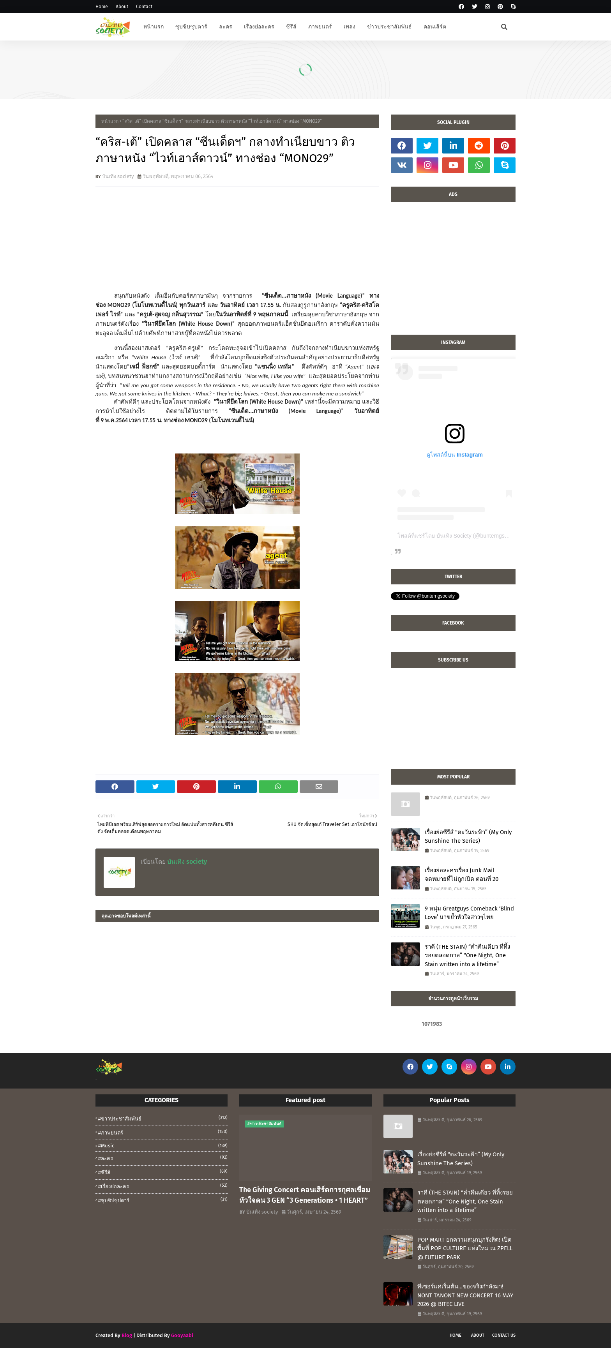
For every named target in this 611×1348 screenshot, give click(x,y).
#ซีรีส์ (163, 1171)
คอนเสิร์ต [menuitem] (435, 26)
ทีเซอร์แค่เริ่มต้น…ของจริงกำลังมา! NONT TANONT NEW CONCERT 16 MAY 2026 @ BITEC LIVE (465, 1295)
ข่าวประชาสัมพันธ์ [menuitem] (389, 26)
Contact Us (504, 1335)
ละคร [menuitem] (225, 26)
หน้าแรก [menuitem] (153, 26)
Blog (127, 1335)
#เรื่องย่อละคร (163, 1185)
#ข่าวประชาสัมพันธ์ (163, 1118)
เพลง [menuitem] (349, 26)
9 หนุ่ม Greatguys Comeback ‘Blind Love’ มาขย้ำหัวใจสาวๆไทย (469, 913)
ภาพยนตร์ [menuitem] (320, 26)
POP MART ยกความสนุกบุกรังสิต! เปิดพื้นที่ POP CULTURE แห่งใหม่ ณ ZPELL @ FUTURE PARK (464, 1248)
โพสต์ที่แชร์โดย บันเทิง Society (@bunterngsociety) (459, 536)
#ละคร (163, 1157)
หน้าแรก (109, 121)
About (122, 6)
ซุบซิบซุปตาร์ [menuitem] (191, 26)
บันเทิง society (118, 176)
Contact (144, 6)
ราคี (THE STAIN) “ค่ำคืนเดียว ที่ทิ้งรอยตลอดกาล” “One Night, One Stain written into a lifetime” (467, 955)
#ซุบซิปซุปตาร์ (163, 1199)
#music (163, 1146)
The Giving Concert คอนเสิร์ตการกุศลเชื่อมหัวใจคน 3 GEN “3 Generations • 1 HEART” (304, 1195)
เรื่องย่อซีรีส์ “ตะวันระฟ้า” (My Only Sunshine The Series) (468, 837)
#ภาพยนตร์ (163, 1132)
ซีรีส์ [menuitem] (291, 26)
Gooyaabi (182, 1335)
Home (101, 6)
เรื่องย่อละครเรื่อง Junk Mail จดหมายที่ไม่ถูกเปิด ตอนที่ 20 (461, 875)
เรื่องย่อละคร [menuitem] (259, 26)
